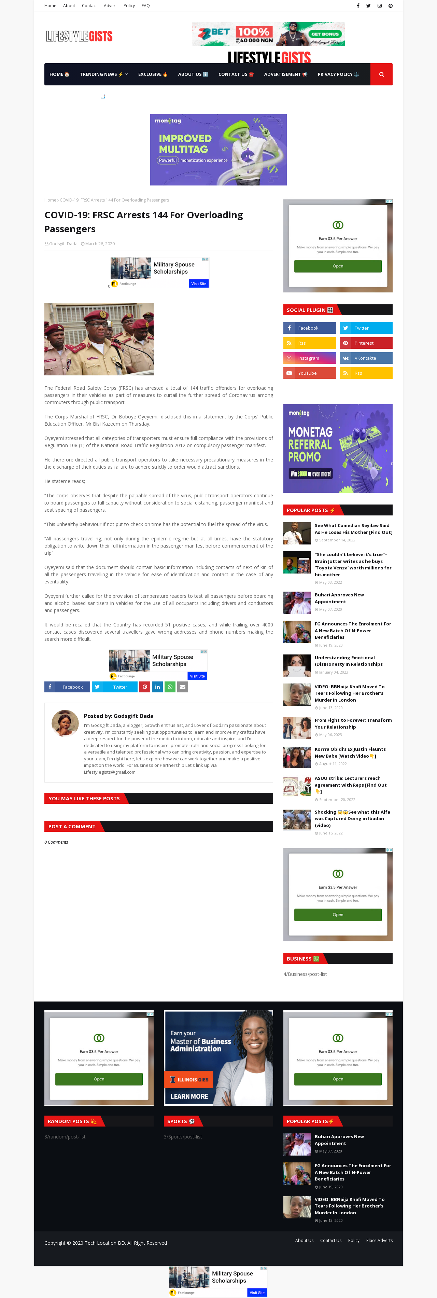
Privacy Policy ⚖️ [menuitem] (338, 74)
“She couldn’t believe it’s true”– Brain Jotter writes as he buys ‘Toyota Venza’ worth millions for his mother (353, 564)
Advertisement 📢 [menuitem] (286, 74)
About (69, 6)
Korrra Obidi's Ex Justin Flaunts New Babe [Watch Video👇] (350, 752)
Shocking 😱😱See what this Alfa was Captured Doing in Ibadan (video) (352, 818)
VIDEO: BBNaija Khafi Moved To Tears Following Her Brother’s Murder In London (350, 693)
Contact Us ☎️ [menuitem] (236, 74)
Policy (129, 6)
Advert (110, 6)
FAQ (146, 6)
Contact (89, 6)
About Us (304, 1240)
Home (50, 6)
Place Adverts (379, 1240)
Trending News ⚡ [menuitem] (102, 74)
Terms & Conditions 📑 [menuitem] (77, 96)
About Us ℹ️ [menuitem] (193, 74)
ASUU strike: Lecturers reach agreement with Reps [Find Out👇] (351, 785)
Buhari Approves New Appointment (339, 598)
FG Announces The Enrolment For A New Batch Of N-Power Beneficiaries (353, 630)
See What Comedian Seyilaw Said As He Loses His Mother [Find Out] (354, 528)
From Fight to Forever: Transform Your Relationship (353, 723)
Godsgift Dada (63, 244)
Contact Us (330, 1240)
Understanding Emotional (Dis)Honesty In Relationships (349, 660)
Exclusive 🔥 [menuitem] (153, 74)
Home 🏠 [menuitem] (60, 74)
